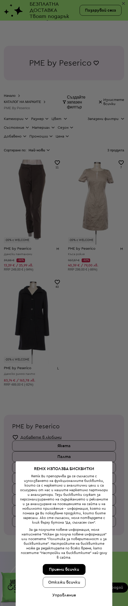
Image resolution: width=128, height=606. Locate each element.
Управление (63, 571)
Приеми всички (63, 546)
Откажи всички (63, 559)
